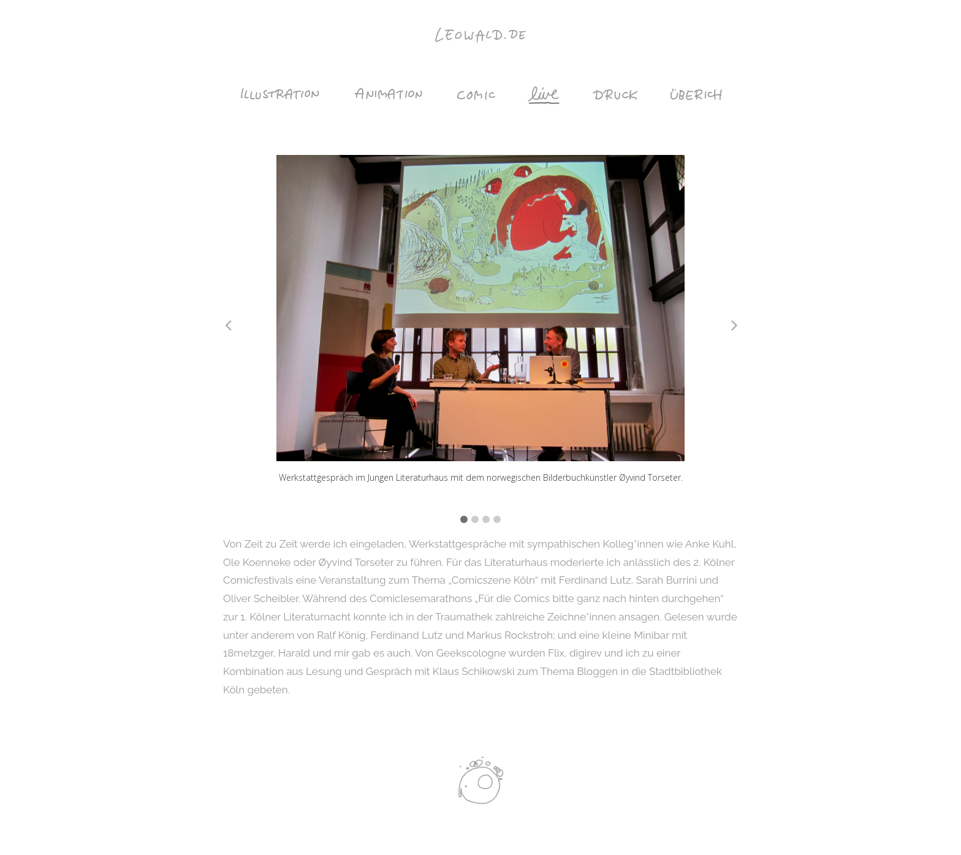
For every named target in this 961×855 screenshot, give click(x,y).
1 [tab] (464, 519)
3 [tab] (486, 519)
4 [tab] (497, 519)
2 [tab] (475, 519)
